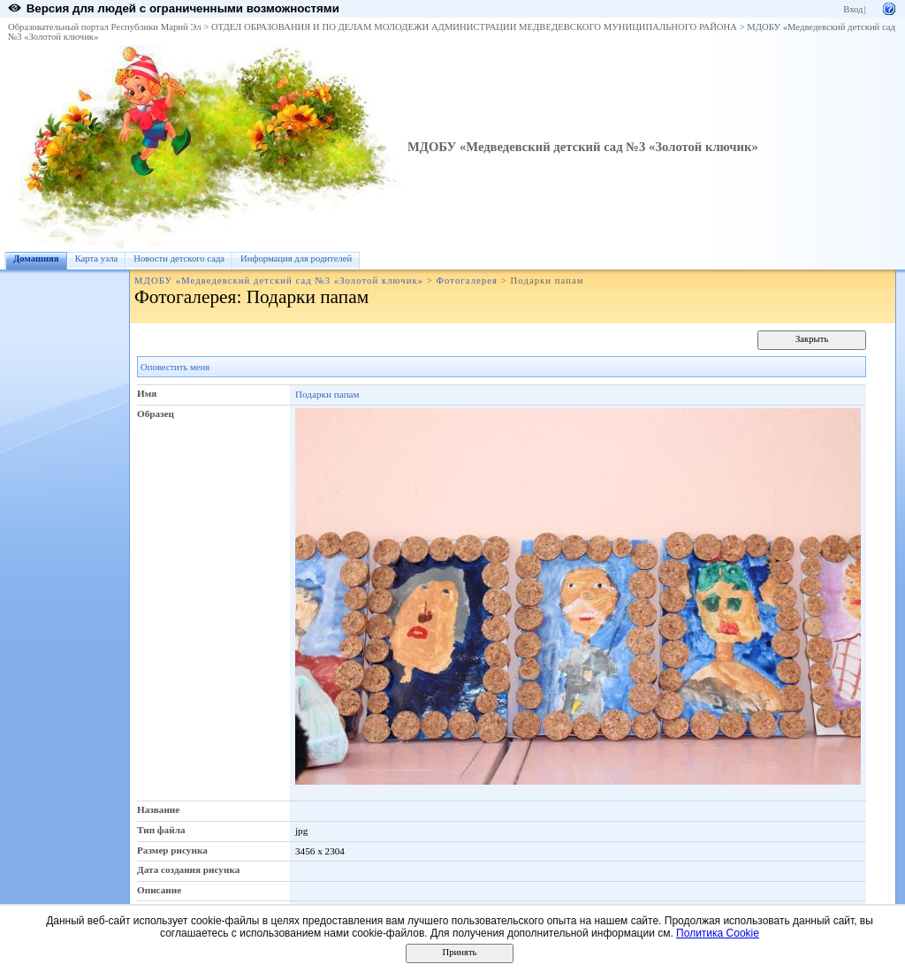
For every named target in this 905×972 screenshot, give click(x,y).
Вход (853, 9)
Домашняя (36, 258)
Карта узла (96, 258)
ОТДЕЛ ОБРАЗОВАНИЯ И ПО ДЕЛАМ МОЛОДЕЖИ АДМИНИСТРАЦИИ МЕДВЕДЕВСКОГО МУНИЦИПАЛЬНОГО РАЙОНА (474, 27)
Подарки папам (327, 394)
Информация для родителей (296, 258)
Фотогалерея (467, 280)
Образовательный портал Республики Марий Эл (105, 27)
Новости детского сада (178, 258)
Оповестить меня (175, 367)
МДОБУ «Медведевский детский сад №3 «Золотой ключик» (582, 147)
